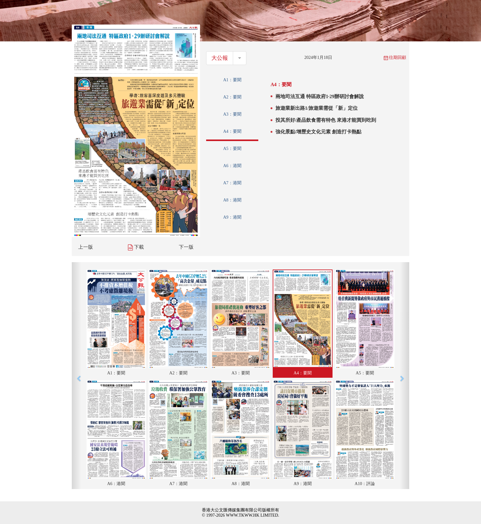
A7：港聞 (232, 183)
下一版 (186, 247)
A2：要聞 (232, 97)
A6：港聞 (232, 165)
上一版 (85, 247)
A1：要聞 (232, 80)
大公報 (219, 58)
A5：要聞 (232, 148)
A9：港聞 (232, 217)
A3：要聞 (232, 114)
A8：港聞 (232, 200)
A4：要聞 (232, 131)
